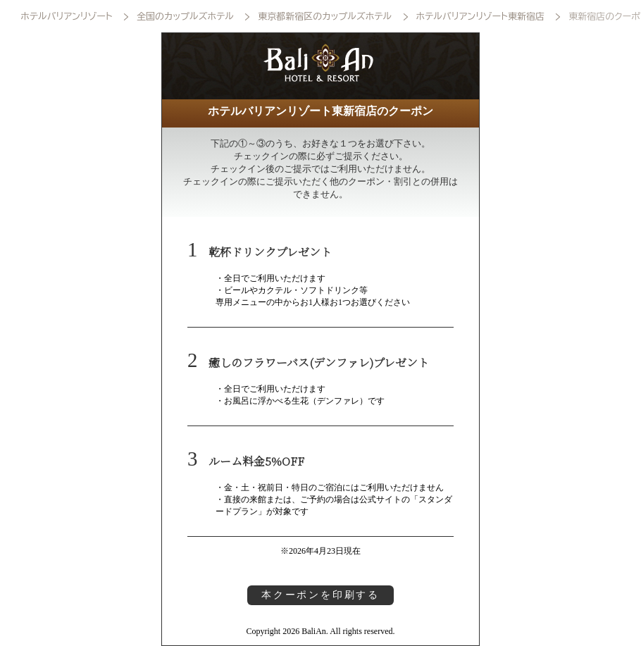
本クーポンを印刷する (320, 595)
